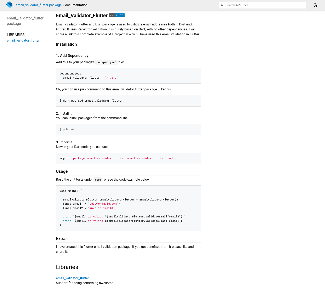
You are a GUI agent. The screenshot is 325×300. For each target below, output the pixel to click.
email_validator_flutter (72, 278)
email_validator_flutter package (39, 5)
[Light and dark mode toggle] (315, 5)
